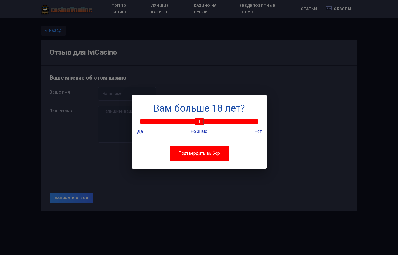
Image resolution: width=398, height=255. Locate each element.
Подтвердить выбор (199, 153)
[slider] (199, 121)
